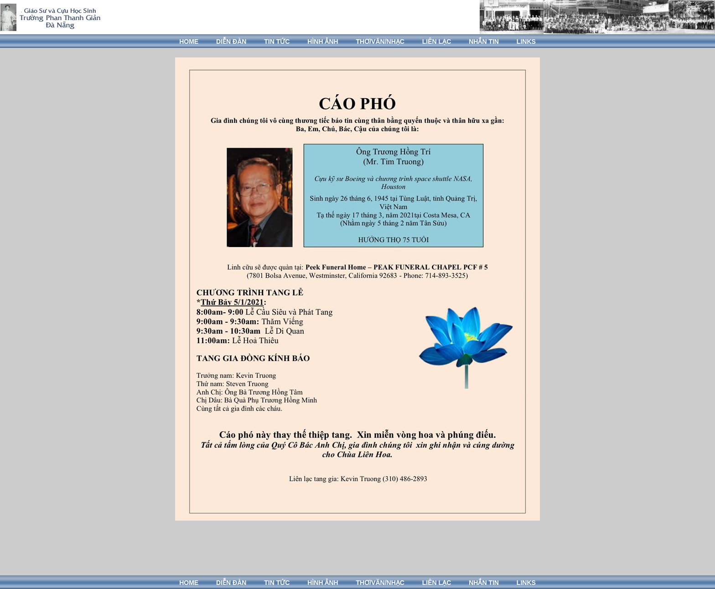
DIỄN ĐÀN (231, 41)
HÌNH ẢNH (322, 41)
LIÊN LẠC (436, 41)
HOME (188, 41)
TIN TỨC (277, 41)
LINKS (526, 41)
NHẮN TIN (484, 41)
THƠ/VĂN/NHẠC (380, 41)
